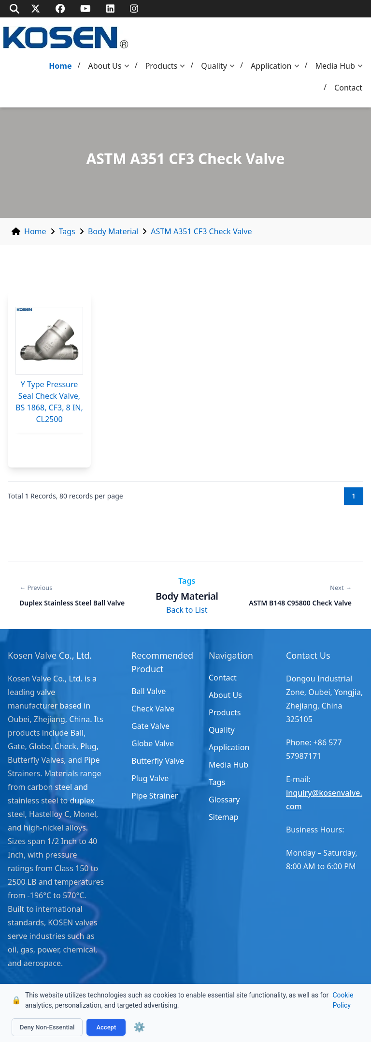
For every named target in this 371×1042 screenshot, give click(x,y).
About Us (105, 65)
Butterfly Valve (157, 760)
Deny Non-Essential (47, 1027)
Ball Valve (148, 691)
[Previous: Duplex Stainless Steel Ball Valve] (72, 595)
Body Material (113, 231)
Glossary (224, 799)
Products (161, 65)
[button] (129, 66)
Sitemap (224, 817)
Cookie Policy (342, 1000)
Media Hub (335, 65)
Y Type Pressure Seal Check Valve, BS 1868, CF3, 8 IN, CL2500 (49, 401)
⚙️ (139, 1027)
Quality (214, 65)
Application (271, 65)
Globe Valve (152, 743)
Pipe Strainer (154, 795)
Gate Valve (150, 726)
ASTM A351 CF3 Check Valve (201, 231)
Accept (106, 1027)
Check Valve (152, 708)
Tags (67, 231)
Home (60, 65)
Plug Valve (150, 778)
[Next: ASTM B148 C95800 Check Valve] (300, 595)
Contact (348, 87)
